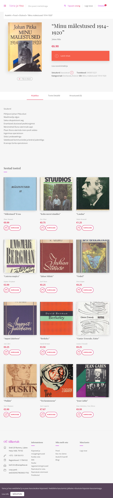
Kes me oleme (61, 454)
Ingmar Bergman (9, 281)
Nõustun (17, 494)
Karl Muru (43, 281)
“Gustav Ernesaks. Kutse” (87, 338)
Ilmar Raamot (8, 219)
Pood (15, 15)
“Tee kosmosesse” (48, 400)
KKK (32, 460)
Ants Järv (7, 344)
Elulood (22, 15)
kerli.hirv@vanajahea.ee (18, 465)
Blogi (57, 460)
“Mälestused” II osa (12, 214)
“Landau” (80, 214)
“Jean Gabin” (82, 400)
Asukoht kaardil (62, 457)
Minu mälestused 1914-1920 (94, 76)
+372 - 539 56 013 (16, 455)
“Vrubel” (80, 276)
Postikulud (35, 475)
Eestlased (67, 76)
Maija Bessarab (81, 219)
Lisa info (5, 494)
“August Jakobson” (12, 338)
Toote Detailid (54, 95)
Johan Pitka (56, 39)
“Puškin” (8, 400)
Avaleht (8, 15)
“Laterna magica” (11, 276)
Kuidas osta (35, 457)
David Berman (45, 344)
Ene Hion (43, 219)
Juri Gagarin (44, 406)
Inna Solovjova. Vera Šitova (85, 406)
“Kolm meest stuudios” (50, 214)
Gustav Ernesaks (81, 344)
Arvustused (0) (75, 95)
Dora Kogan (80, 281)
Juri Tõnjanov (8, 406)
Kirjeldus (35, 95)
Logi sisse (89, 6)
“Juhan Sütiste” (47, 276)
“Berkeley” (44, 338)
